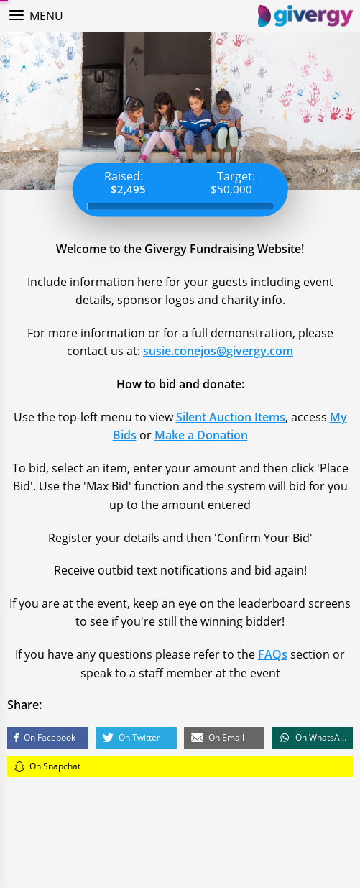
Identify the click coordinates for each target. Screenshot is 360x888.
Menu (46, 16)
